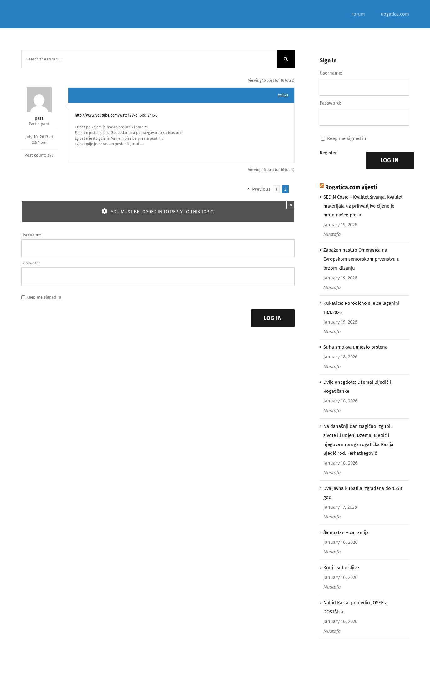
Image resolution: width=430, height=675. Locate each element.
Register (328, 153)
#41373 (283, 95)
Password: (30, 263)
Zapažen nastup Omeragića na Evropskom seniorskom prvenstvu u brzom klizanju (361, 259)
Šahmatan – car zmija (346, 532)
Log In (273, 318)
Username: (31, 234)
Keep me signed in (43, 297)
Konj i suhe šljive (341, 567)
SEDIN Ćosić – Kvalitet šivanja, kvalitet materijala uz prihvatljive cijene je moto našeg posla (362, 206)
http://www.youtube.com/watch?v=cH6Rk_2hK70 (116, 115)
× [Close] (290, 204)
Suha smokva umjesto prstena (355, 347)
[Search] (286, 59)
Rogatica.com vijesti (351, 187)
